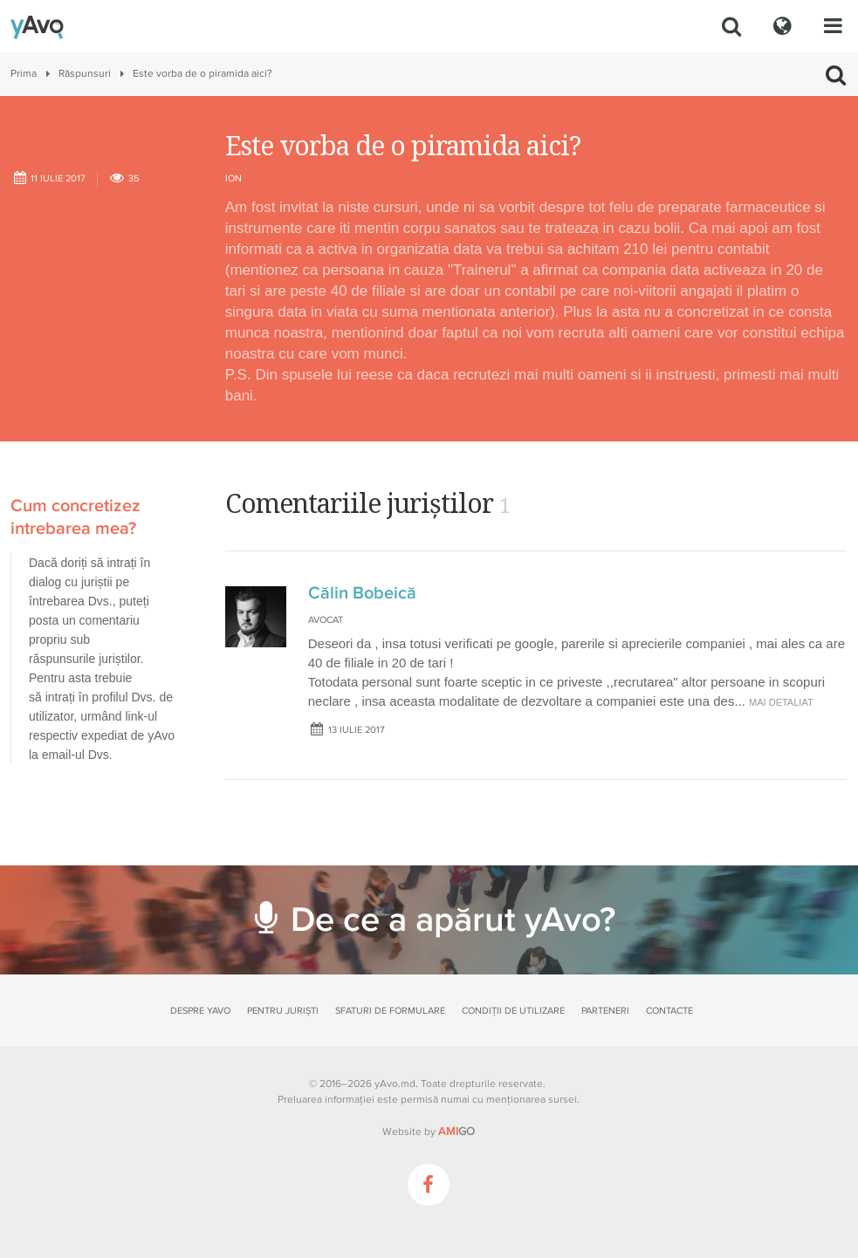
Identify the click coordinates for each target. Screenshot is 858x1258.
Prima (23, 73)
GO (456, 1131)
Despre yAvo (200, 1010)
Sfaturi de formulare (390, 1010)
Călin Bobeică (362, 593)
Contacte (669, 1010)
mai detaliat (781, 702)
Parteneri (605, 1010)
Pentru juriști (283, 1010)
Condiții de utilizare (513, 1010)
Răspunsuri (84, 73)
